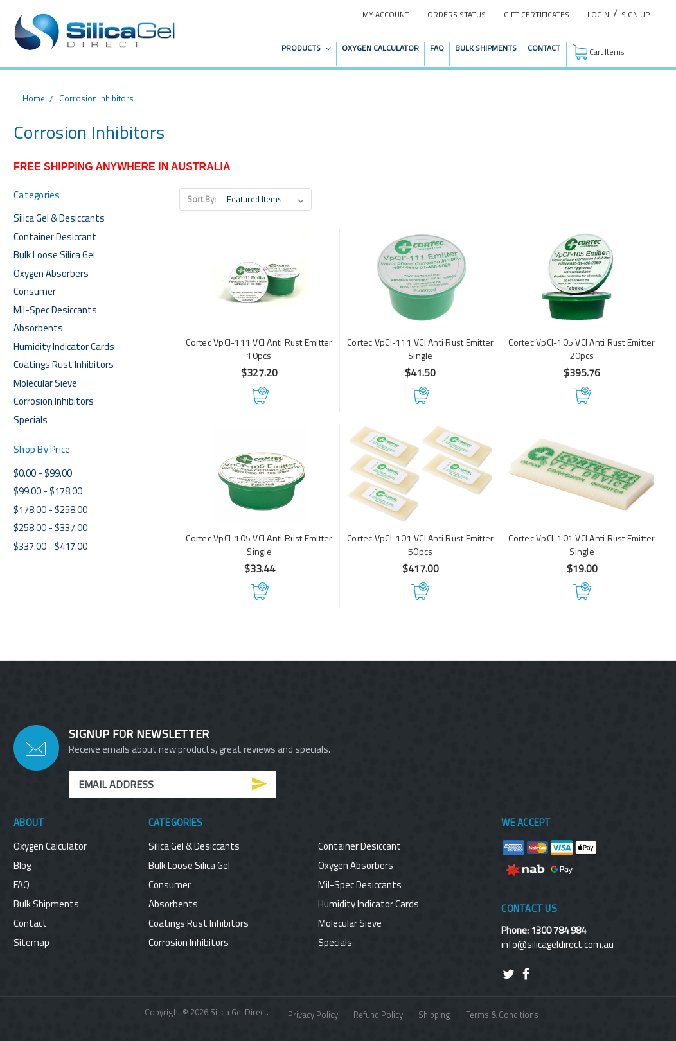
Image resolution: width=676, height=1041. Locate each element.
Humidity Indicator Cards (63, 346)
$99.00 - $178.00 (47, 491)
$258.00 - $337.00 (50, 527)
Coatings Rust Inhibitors (63, 364)
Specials (30, 419)
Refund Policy (378, 1014)
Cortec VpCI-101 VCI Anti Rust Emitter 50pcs (420, 544)
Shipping (434, 1014)
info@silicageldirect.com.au (557, 944)
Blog (22, 865)
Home (33, 98)
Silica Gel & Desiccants (59, 218)
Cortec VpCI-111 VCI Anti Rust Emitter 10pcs (259, 348)
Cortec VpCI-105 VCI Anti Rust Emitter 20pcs (581, 348)
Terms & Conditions (502, 1014)
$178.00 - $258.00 (50, 509)
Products (306, 48)
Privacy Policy (313, 1014)
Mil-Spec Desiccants (55, 309)
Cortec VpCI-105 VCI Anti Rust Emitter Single (259, 544)
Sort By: (201, 199)
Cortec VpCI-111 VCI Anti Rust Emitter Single (420, 348)
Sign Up (635, 14)
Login (598, 14)
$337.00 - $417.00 (50, 546)
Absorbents (38, 327)
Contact (544, 48)
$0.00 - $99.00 (42, 473)
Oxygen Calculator (380, 48)
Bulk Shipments (486, 48)
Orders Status (456, 14)
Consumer (34, 291)
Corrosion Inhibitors (96, 98)
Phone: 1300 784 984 (543, 930)
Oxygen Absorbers (51, 273)
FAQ (437, 48)
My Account (385, 14)
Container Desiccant (54, 236)
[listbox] (268, 199)
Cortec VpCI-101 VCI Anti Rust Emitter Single (581, 544)
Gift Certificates (536, 14)
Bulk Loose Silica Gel (54, 254)
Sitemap (31, 942)
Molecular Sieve (45, 383)
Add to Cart (259, 396)
